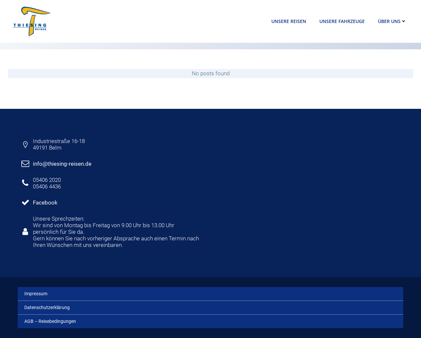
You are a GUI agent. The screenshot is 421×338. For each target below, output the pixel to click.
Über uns (392, 21)
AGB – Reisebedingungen (50, 321)
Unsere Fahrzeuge (342, 21)
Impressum (35, 293)
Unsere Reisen (288, 21)
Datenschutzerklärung (47, 307)
